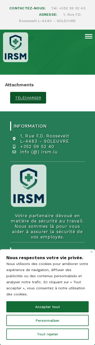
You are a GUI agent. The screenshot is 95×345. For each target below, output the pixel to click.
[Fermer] (91, 252)
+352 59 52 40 (72, 8)
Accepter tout (47, 307)
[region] (47, 297)
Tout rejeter (47, 334)
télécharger (28, 98)
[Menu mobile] (87, 35)
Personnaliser (48, 320)
